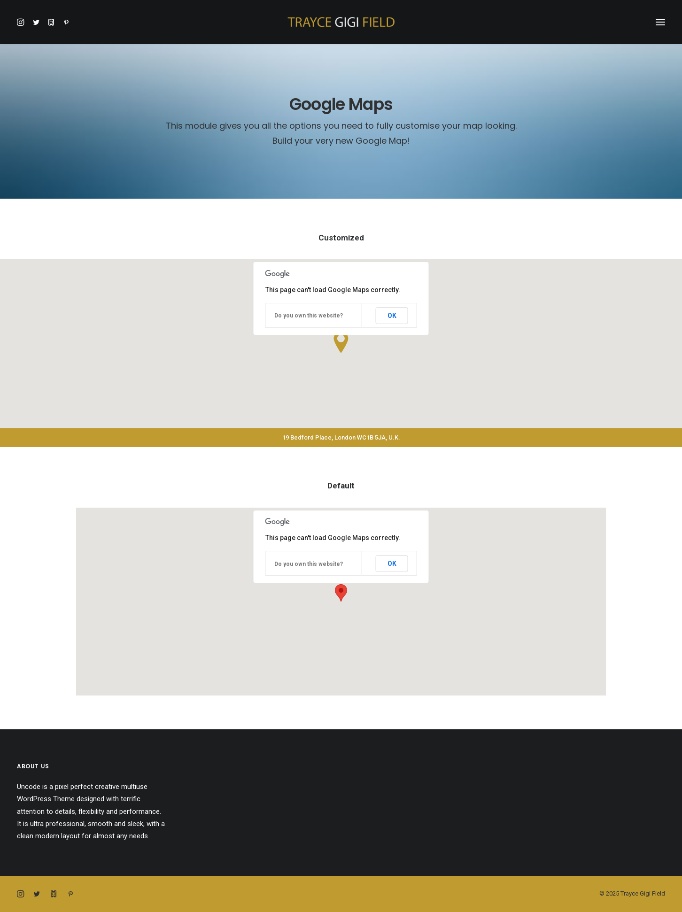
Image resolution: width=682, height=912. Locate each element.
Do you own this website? (308, 315)
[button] (23, 22)
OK (392, 315)
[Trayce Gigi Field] (341, 22)
